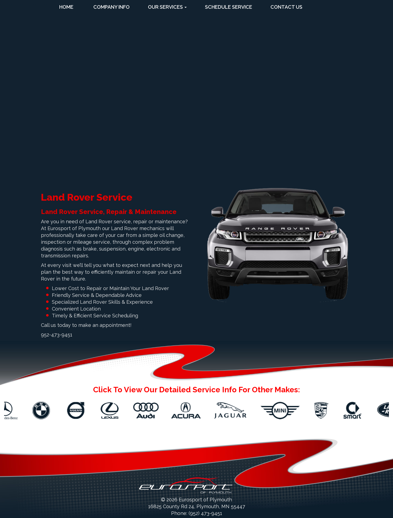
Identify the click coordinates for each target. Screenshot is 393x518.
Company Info (111, 7)
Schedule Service (228, 7)
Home (66, 7)
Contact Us (286, 7)
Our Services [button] (167, 7)
